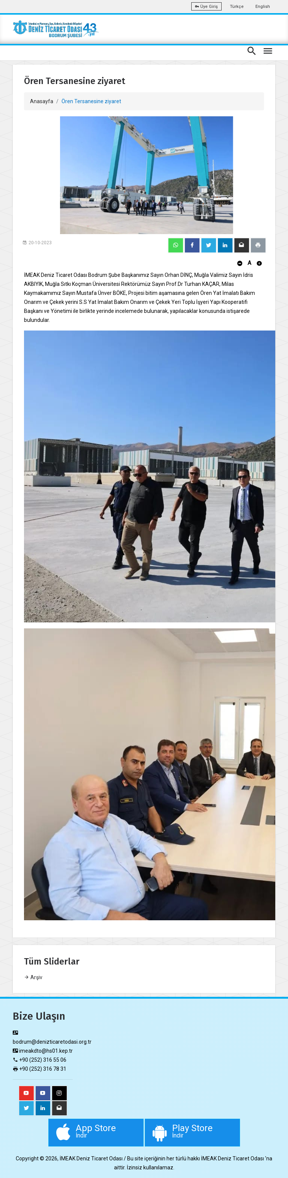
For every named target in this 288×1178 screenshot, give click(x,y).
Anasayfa (41, 101)
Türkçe (237, 6)
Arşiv (33, 977)
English (262, 6)
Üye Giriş (206, 6)
